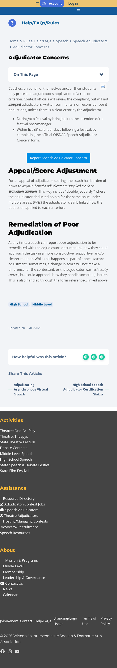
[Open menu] (37, 3)
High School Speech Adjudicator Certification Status (86, 389)
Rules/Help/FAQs (37, 41)
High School (19, 304)
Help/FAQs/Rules (40, 22)
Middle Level (42, 304)
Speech (62, 41)
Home (13, 41)
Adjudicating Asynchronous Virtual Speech (28, 389)
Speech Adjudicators (90, 41)
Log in (73, 3)
